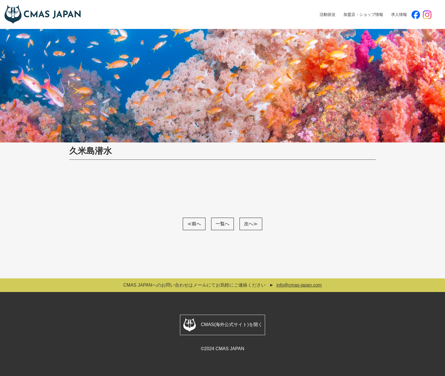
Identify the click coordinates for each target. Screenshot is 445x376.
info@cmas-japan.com (299, 285)
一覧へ (222, 223)
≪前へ (194, 223)
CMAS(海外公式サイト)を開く (222, 325)
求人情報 (399, 14)
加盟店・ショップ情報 (363, 14)
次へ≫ (251, 223)
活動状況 (327, 14)
